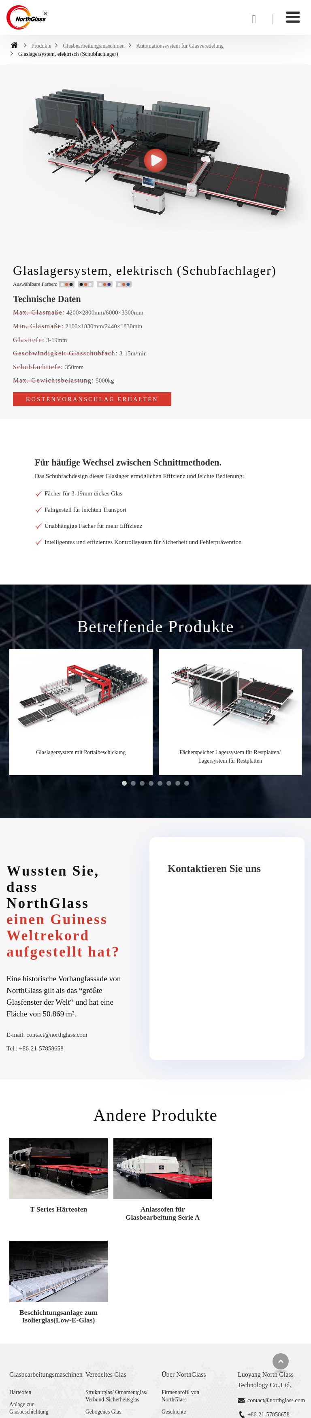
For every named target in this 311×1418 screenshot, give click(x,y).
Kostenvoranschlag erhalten (92, 399)
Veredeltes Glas (105, 1268)
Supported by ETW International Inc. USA (156, 1407)
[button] (124, 783)
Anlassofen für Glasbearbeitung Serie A (155, 1210)
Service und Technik (184, 1330)
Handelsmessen (179, 1342)
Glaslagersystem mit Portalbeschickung (81, 752)
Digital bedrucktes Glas (111, 1318)
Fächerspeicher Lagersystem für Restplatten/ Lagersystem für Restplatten (230, 756)
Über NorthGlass (184, 1268)
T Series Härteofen (56, 1206)
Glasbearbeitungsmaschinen (94, 46)
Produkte (41, 46)
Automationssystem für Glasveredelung (180, 46)
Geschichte (174, 1306)
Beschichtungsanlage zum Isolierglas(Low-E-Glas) (255, 1210)
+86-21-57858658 (41, 1048)
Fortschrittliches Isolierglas (115, 1330)
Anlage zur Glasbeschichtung (29, 1302)
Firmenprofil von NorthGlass (180, 1290)
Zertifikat (172, 1318)
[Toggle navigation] (293, 17)
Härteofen (20, 1286)
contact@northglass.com (56, 1034)
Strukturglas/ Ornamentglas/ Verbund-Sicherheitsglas (116, 1290)
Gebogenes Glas (103, 1306)
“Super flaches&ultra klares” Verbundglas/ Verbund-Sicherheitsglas (117, 1349)
